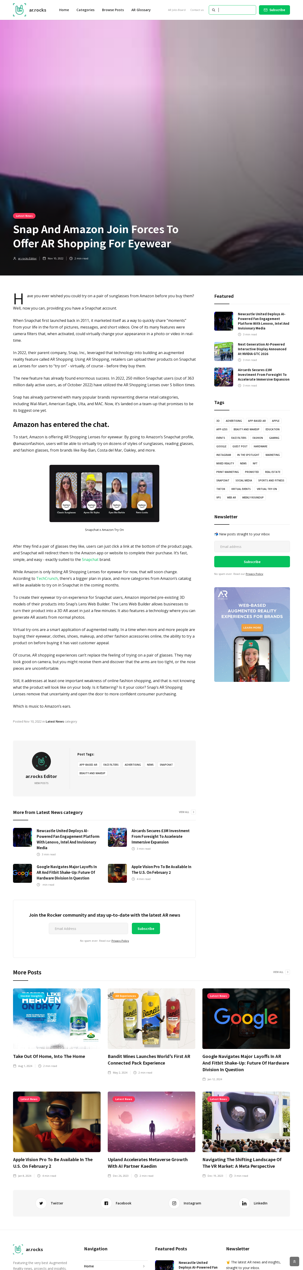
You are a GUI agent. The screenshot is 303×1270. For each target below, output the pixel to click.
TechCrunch (47, 578)
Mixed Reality (225, 463)
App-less (221, 429)
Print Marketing (227, 472)
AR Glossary (141, 10)
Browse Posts (113, 10)
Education (273, 429)
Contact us (197, 10)
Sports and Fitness (271, 480)
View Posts (41, 783)
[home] (29, 10)
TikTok (220, 489)
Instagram (223, 455)
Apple (275, 420)
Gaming (274, 438)
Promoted (252, 472)
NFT (255, 463)
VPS (218, 497)
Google (221, 446)
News (150, 764)
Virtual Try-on (267, 489)
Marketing (273, 455)
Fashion (258, 438)
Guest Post (240, 446)
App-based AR (88, 764)
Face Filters (111, 764)
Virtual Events (241, 489)
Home (64, 10)
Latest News (24, 216)
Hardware (260, 446)
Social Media (244, 480)
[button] (85, 10)
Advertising (133, 764)
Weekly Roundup (253, 497)
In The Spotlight (248, 455)
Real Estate (272, 472)
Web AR (231, 497)
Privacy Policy (120, 940)
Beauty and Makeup (92, 773)
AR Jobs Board (177, 10)
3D (218, 420)
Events (220, 438)
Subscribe (277, 10)
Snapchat (90, 559)
